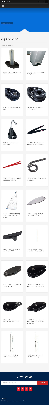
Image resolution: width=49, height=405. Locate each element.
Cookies (25, 401)
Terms (16, 401)
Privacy (20, 401)
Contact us (3, 398)
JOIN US (42, 382)
